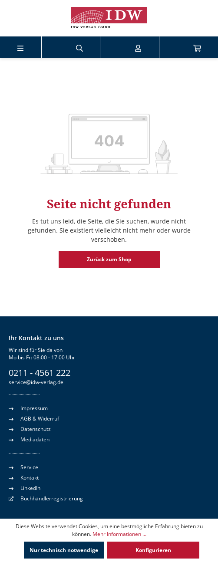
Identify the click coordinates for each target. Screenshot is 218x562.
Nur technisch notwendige (64, 550)
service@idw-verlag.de (36, 382)
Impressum (28, 408)
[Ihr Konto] (138, 47)
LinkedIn (24, 488)
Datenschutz (30, 429)
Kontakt (24, 477)
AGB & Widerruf (34, 418)
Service (23, 467)
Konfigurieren (153, 550)
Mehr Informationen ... (119, 534)
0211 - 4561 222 (39, 372)
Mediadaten (29, 439)
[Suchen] (79, 47)
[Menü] (20, 47)
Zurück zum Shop (109, 259)
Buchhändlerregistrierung (51, 498)
